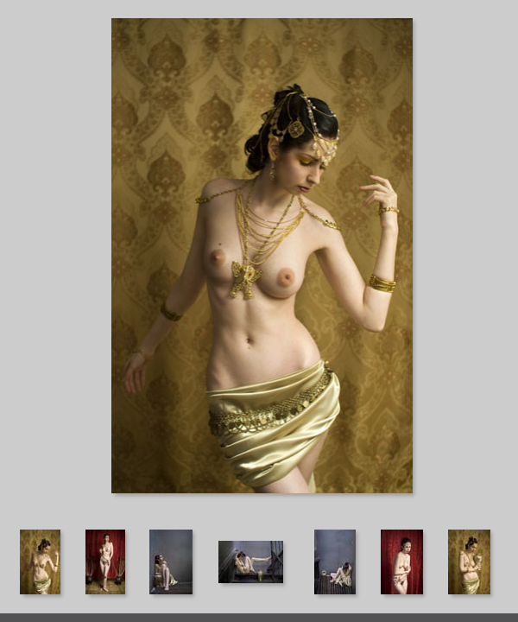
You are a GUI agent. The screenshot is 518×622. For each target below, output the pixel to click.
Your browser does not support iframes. (259, 263)
